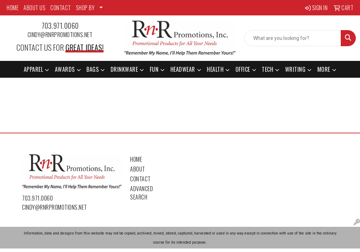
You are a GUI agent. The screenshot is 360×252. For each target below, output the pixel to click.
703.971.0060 (60, 25)
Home (136, 159)
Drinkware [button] (124, 69)
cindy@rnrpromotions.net (60, 34)
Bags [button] (92, 69)
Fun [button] (154, 69)
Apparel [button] (33, 69)
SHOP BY (85, 8)
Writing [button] (295, 69)
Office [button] (242, 69)
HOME (13, 8)
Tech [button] (267, 69)
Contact (140, 179)
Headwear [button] (182, 69)
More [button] (323, 69)
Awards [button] (65, 69)
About (137, 169)
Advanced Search (141, 192)
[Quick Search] (292, 38)
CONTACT (60, 8)
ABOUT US (34, 8)
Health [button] (215, 69)
